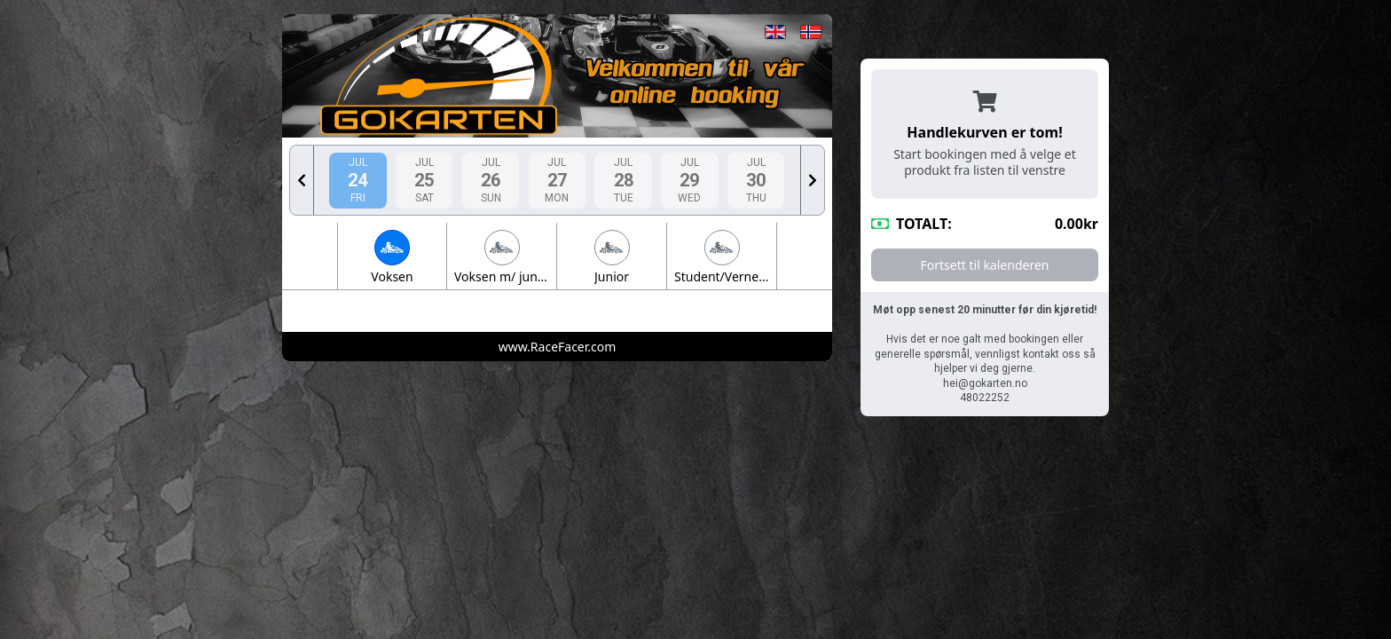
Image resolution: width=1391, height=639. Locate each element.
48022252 (985, 397)
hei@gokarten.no (985, 383)
